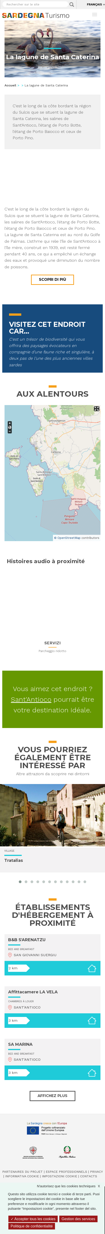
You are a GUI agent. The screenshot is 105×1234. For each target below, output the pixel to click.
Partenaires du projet (22, 1171)
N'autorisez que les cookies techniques (71, 1186)
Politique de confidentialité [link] (32, 1226)
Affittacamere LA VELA (33, 992)
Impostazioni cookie (59, 1176)
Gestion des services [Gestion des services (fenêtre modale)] (78, 1219)
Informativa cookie (22, 1176)
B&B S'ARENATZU (26, 939)
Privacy (96, 1171)
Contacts (88, 1176)
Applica (71, 4)
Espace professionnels (66, 1171)
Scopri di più (52, 279)
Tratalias (13, 860)
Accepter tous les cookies (33, 1219)
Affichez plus (52, 1096)
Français (94, 4)
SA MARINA (20, 1044)
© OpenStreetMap (67, 538)
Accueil (10, 85)
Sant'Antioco (31, 699)
